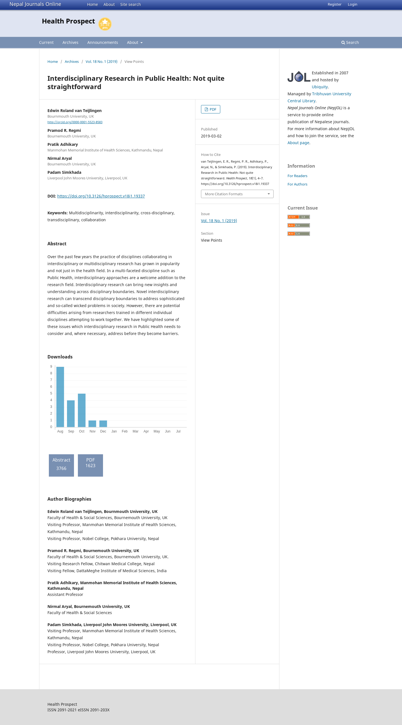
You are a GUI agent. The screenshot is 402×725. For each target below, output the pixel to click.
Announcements (102, 42)
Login (352, 4)
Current (46, 42)
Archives (70, 42)
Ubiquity (320, 86)
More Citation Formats (224, 193)
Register (334, 4)
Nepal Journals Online (35, 4)
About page (298, 142)
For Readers (297, 175)
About (109, 4)
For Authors (297, 184)
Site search (130, 4)
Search (350, 42)
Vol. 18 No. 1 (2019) (102, 61)
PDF (212, 109)
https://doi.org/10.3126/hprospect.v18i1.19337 (101, 196)
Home (92, 4)
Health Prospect (68, 20)
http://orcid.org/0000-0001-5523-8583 (74, 122)
